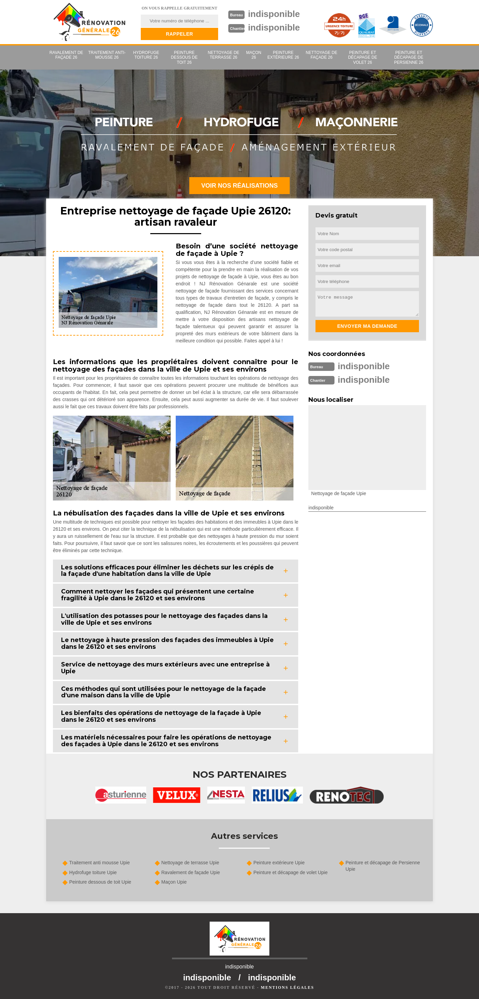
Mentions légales (287, 987)
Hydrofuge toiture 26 (146, 55)
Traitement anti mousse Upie (99, 862)
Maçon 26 (254, 55)
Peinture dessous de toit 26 (184, 57)
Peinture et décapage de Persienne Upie (383, 865)
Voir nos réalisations (239, 185)
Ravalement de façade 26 (66, 55)
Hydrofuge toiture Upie (93, 872)
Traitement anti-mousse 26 (107, 55)
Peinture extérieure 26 (283, 55)
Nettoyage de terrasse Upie (190, 862)
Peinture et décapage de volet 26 (362, 57)
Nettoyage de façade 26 (321, 55)
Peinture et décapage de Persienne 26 (408, 57)
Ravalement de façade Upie (190, 872)
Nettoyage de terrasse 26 (223, 55)
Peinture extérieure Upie (279, 862)
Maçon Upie (174, 882)
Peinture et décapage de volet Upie (290, 872)
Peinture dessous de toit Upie (100, 882)
